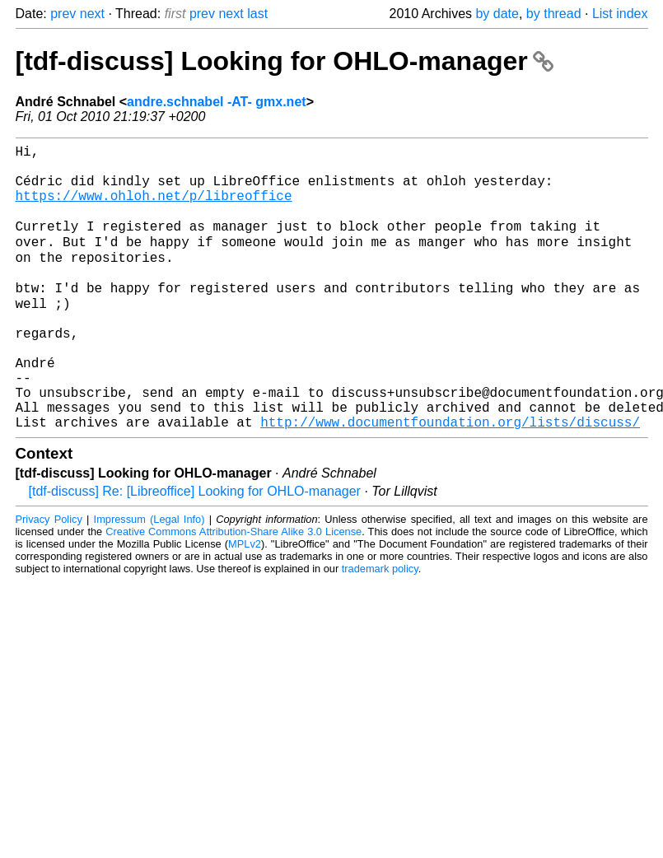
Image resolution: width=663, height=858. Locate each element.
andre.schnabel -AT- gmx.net (216, 102)
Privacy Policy (49, 577)
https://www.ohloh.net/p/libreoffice (154, 208)
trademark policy (380, 627)
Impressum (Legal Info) (149, 577)
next (92, 14)
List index (620, 14)
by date (496, 14)
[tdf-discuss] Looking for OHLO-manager (284, 61)
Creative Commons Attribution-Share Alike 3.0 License (233, 590)
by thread (553, 14)
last (257, 14)
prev (63, 14)
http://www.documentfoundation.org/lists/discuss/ (450, 480)
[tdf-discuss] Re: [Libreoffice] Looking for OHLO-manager (195, 550)
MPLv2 (244, 602)
